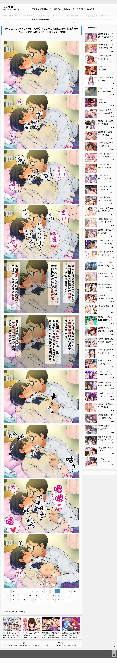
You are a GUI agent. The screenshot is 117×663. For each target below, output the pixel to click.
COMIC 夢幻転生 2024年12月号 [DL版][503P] (105, 200)
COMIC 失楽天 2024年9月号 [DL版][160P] (105, 189)
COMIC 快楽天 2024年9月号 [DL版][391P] (105, 80)
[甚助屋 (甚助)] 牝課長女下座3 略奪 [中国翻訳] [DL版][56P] (105, 287)
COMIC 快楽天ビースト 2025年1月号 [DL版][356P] (105, 157)
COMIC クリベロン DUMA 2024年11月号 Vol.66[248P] (105, 374)
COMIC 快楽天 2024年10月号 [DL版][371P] (105, 211)
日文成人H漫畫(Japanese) (64, 9)
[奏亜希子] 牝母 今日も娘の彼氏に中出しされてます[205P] (105, 385)
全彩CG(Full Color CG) (85, 9)
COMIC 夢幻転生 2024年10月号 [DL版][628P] (105, 178)
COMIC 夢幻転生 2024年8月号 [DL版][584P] (105, 298)
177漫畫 (7, 6)
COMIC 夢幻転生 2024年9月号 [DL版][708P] (105, 331)
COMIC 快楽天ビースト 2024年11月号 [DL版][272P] (105, 113)
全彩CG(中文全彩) (18, 612)
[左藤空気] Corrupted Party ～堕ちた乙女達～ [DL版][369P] (105, 396)
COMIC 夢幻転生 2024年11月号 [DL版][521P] (105, 168)
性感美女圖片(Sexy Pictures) (43, 19)
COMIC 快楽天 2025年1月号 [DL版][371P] (105, 407)
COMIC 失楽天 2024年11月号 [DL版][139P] (105, 135)
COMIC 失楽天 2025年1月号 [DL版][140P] (105, 59)
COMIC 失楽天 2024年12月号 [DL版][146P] (105, 146)
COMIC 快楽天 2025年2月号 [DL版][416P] (105, 124)
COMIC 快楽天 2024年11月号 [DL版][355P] (105, 353)
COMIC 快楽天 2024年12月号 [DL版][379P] (105, 255)
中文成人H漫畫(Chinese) (41, 9)
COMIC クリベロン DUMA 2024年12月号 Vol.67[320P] (105, 320)
